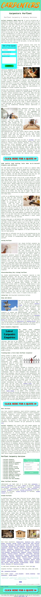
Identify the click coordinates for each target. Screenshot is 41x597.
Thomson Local (27, 383)
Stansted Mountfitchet (8, 558)
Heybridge (36, 553)
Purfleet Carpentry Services (13, 456)
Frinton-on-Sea (35, 550)
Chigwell (9, 559)
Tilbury (37, 562)
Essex (16, 23)
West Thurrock (35, 543)
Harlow (14, 543)
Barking (9, 550)
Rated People (10, 390)
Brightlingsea (24, 562)
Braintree (36, 556)
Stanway (11, 547)
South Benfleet (14, 562)
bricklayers (36, 487)
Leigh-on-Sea (26, 543)
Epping (33, 559)
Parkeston (4, 544)
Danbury (26, 561)
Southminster (19, 555)
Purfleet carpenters (7, 425)
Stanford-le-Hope (18, 564)
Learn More (21, 596)
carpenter (35, 24)
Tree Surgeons (19, 573)
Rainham (16, 547)
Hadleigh (18, 556)
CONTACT (31, 10)
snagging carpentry (28, 447)
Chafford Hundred (13, 553)
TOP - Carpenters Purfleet (8, 571)
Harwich (37, 561)
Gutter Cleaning (30, 573)
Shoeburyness (19, 542)
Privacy (39, 586)
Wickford (11, 555)
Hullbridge (36, 558)
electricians (13, 488)
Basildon (12, 556)
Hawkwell (23, 552)
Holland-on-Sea (35, 555)
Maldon (18, 558)
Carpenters (34, 55)
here (2, 423)
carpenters (26, 38)
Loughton (3, 553)
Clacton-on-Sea (27, 558)
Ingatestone (10, 549)
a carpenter (14, 81)
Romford (3, 559)
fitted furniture (21, 491)
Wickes (3, 319)
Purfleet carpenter (31, 243)
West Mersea (4, 562)
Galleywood (26, 559)
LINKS (24, 10)
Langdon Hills (10, 561)
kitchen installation (26, 490)
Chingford (17, 549)
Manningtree (12, 546)
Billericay (29, 546)
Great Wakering (21, 546)
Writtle (32, 544)
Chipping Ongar (17, 559)
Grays (27, 544)
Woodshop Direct (31, 321)
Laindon (29, 552)
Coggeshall (4, 547)
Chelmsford (29, 547)
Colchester (36, 546)
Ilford (3, 564)
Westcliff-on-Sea (19, 544)
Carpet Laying (13, 575)
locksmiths (35, 484)
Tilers (11, 573)
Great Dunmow (19, 561)
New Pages (6, 586)
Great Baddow (4, 556)
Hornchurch (4, 555)
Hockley (32, 561)
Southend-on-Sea (15, 552)
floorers (3, 491)
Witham (31, 562)
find (5, 411)
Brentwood (10, 544)
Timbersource (20, 321)
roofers (24, 485)
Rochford (22, 547)
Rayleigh (24, 556)
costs (5, 42)
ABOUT (27, 10)
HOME (20, 10)
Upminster (22, 553)
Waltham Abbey (26, 549)
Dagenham (30, 556)
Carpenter (4, 568)
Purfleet (31, 139)
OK (26, 596)
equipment (4, 30)
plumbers (9, 490)
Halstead (26, 555)
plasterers (10, 485)
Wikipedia (37, 315)
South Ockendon (5, 552)
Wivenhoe (8, 564)
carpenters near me (19, 344)
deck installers (32, 488)
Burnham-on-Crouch (18, 550)
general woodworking (24, 443)
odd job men (21, 487)
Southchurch (36, 552)
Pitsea (19, 543)
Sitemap (2, 586)
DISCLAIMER (37, 10)
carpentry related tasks (21, 449)
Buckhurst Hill (29, 542)
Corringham (29, 553)
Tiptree (27, 550)
